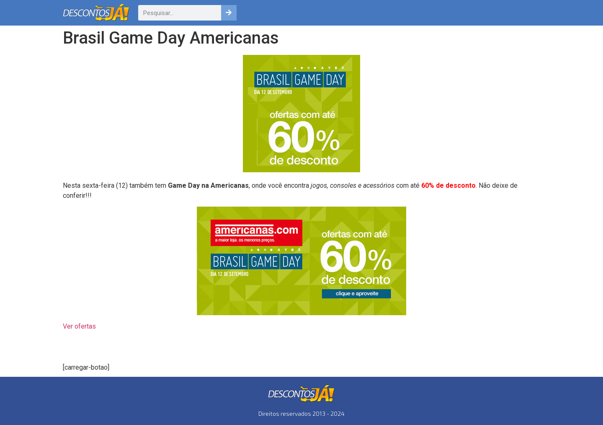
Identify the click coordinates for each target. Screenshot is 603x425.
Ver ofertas (79, 326)
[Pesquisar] (229, 13)
